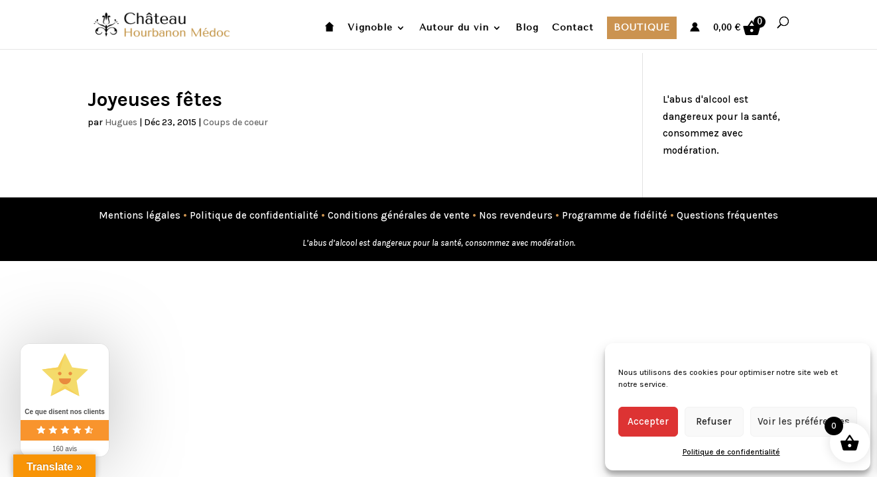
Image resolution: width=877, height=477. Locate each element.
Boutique (642, 27)
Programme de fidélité (614, 215)
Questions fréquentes (727, 215)
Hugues (121, 122)
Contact (573, 28)
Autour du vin (454, 28)
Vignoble (370, 28)
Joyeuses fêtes (155, 99)
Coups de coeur (235, 122)
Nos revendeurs (516, 215)
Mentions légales (139, 215)
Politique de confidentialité (731, 451)
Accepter (648, 421)
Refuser (714, 421)
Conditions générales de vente (399, 215)
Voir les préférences (804, 421)
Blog (527, 28)
